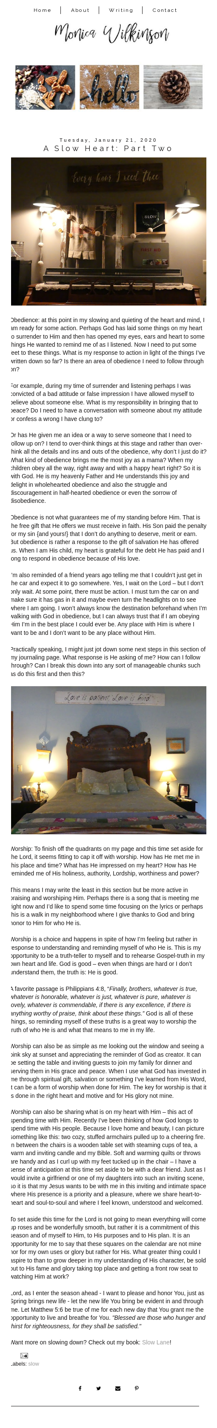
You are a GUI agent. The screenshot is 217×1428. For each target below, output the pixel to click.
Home (43, 10)
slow (34, 1364)
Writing (121, 10)
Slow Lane (156, 1342)
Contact (165, 10)
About (80, 10)
